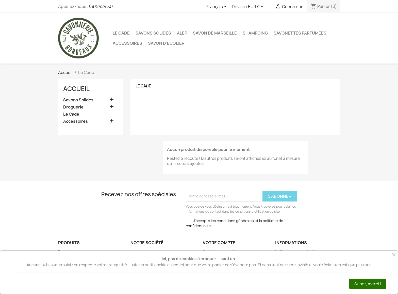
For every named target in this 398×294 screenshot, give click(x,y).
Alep (182, 33)
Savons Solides (153, 33)
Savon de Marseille (215, 33)
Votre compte (219, 242)
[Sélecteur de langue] (217, 7)
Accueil (76, 88)
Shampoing (255, 33)
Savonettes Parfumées (300, 33)
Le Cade (121, 33)
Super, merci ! (367, 284)
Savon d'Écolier (166, 43)
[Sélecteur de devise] (256, 7)
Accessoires (127, 43)
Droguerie (73, 107)
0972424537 (101, 6)
